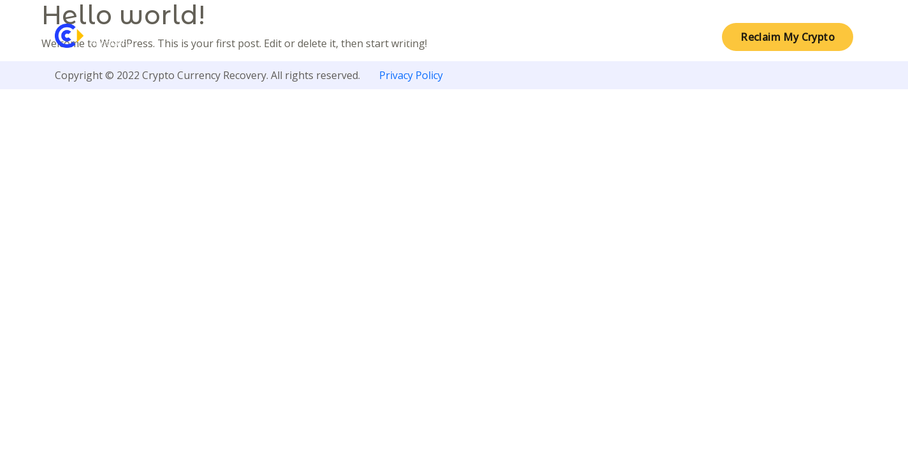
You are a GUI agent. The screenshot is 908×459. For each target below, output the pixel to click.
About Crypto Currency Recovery (443, 37)
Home (308, 37)
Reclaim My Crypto (787, 37)
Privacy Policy (411, 75)
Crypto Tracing (601, 37)
